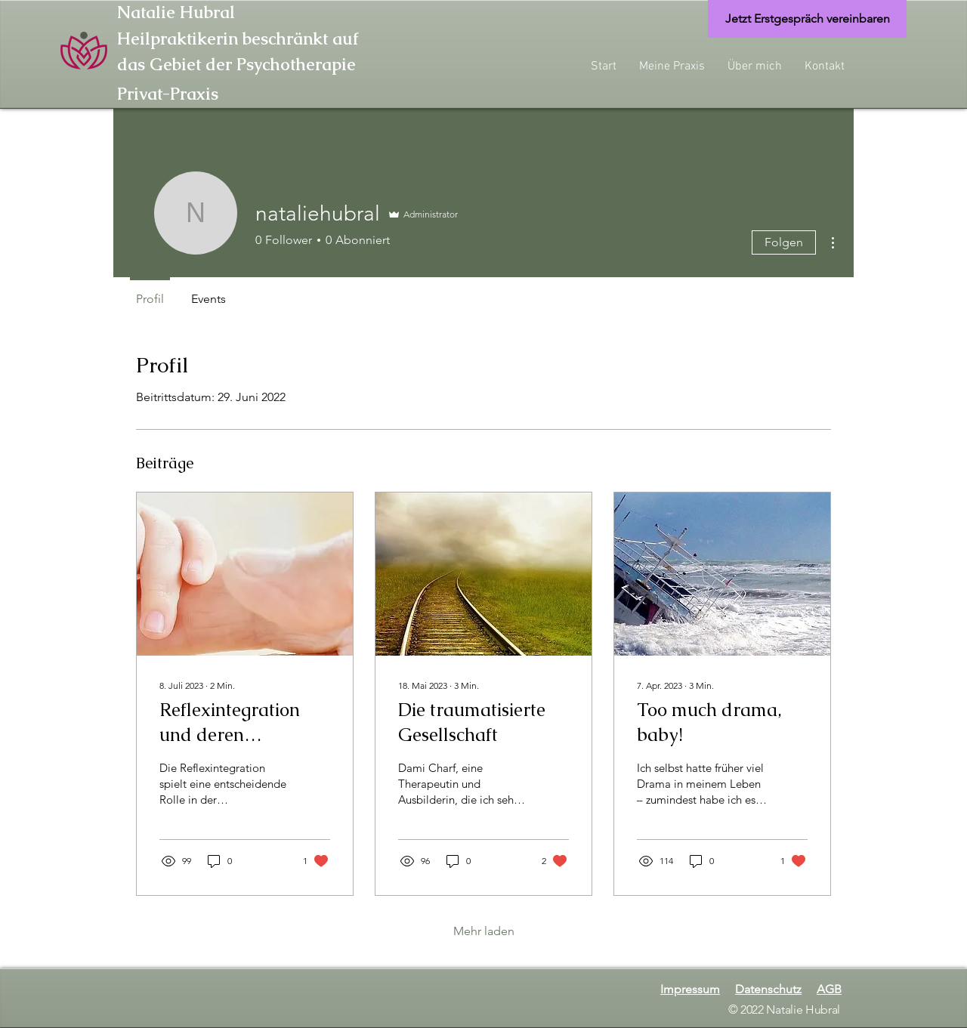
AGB (829, 989)
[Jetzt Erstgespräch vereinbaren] (807, 19)
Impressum (690, 989)
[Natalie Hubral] (199, 13)
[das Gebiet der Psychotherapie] (351, 65)
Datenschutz (768, 989)
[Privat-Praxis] (181, 94)
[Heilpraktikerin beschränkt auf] (351, 39)
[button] (672, 66)
